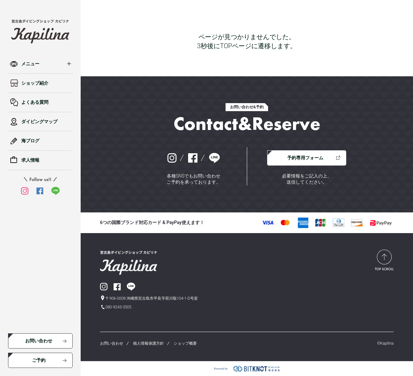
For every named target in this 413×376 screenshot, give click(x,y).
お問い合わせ (38, 340)
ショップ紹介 (34, 83)
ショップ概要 (185, 343)
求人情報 (30, 160)
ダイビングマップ (39, 121)
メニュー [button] (30, 63)
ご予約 (38, 360)
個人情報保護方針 (148, 343)
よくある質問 (34, 102)
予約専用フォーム (305, 157)
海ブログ (30, 140)
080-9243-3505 (118, 307)
